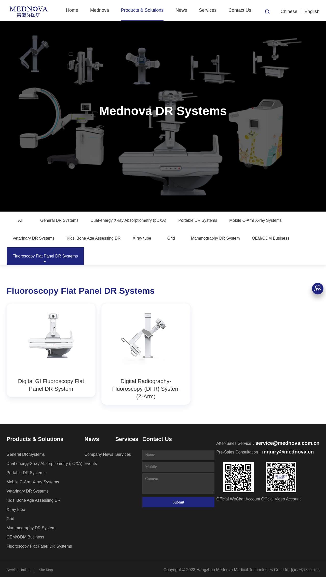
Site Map (46, 568)
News (181, 10)
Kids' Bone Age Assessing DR (177, 238)
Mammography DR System (40, 256)
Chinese (288, 11)
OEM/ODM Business (103, 256)
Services (207, 10)
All (20, 220)
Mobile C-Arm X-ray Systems (42, 238)
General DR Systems (62, 220)
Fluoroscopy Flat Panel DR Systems (174, 256)
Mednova (99, 10)
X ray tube (231, 238)
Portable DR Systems (218, 220)
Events (90, 462)
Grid (262, 238)
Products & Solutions (142, 10)
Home (72, 10)
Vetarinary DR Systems (109, 238)
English (311, 11)
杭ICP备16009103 (305, 568)
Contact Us (239, 10)
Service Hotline (19, 568)
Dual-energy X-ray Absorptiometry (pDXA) (140, 220)
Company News (98, 453)
